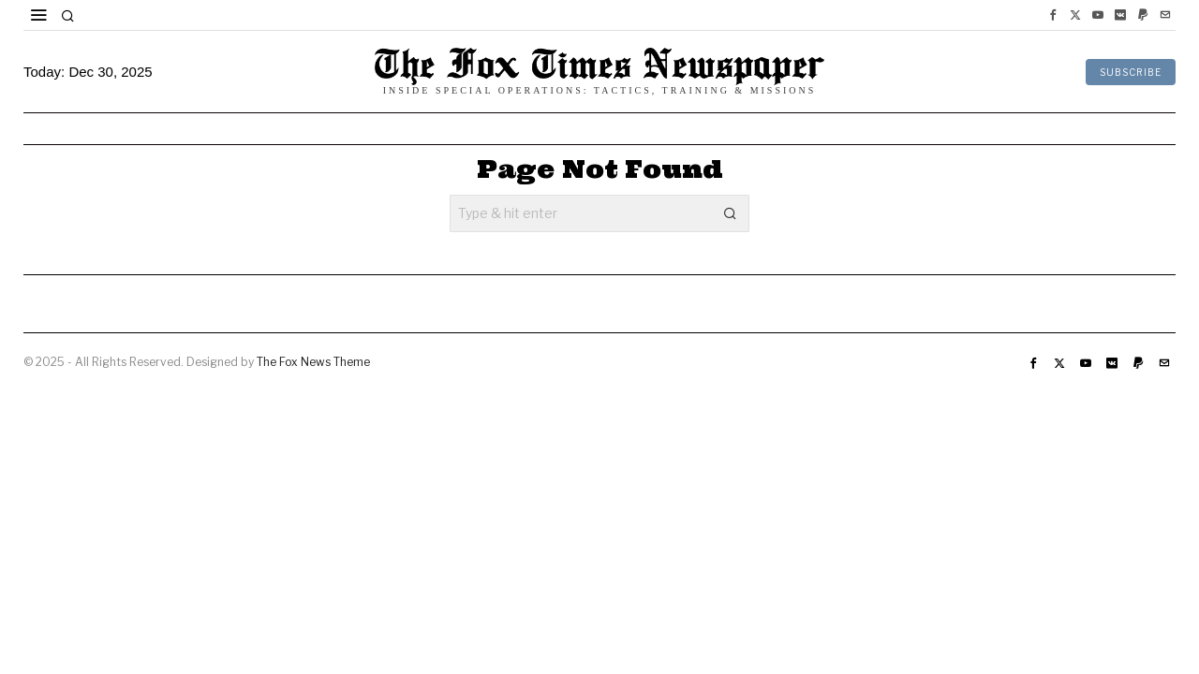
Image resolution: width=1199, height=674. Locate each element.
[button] (730, 213)
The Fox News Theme (313, 362)
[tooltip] (1053, 15)
